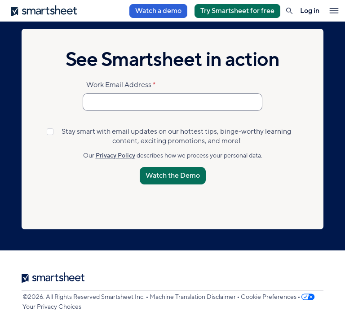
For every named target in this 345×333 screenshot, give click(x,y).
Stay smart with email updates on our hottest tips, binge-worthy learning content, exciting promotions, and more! (176, 136)
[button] (289, 11)
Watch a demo (158, 11)
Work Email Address (118, 85)
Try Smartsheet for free (237, 11)
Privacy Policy (115, 155)
